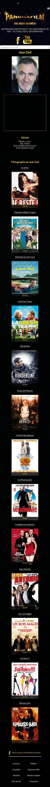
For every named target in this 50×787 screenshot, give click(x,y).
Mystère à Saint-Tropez (25, 212)
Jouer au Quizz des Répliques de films (26, 753)
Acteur (28, 141)
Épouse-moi (24, 703)
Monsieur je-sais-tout (25, 257)
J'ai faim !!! (25, 658)
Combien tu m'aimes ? (25, 524)
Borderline (25, 346)
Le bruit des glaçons (25, 435)
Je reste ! (25, 167)
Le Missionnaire (25, 480)
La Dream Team (25, 301)
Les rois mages (25, 613)
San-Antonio (25, 569)
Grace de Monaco (25, 390)
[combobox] (25, 47)
